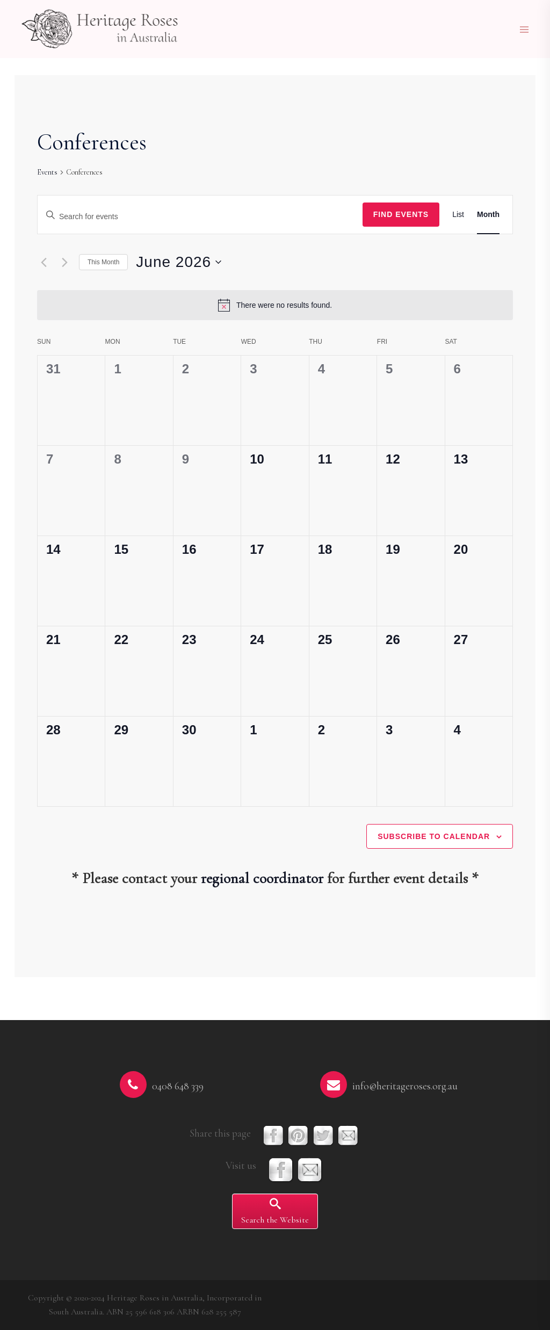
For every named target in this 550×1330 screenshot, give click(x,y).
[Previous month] (43, 262)
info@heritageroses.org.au (405, 1086)
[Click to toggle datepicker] (178, 262)
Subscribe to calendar (434, 836)
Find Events (401, 214)
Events (47, 172)
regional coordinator (262, 878)
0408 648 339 (178, 1086)
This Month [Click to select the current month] (103, 262)
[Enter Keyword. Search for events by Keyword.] (200, 217)
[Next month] (64, 262)
